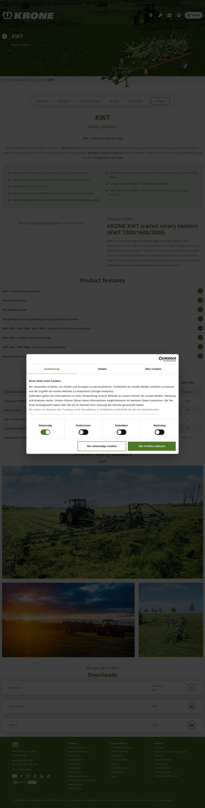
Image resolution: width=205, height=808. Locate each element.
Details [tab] (102, 368)
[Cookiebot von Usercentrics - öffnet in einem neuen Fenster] (161, 359)
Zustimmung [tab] (52, 368)
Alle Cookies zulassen (152, 446)
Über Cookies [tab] (153, 368)
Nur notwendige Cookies (102, 446)
